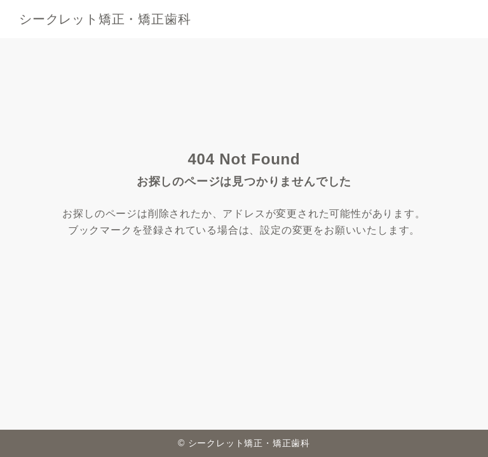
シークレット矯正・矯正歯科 (105, 19)
